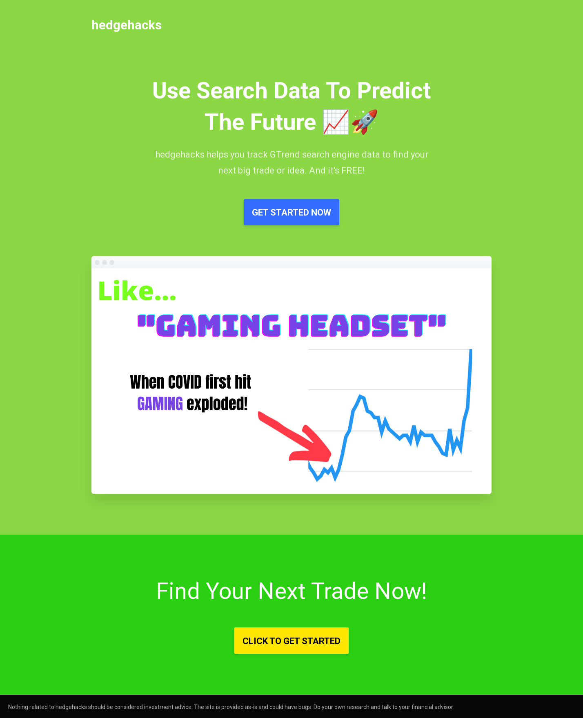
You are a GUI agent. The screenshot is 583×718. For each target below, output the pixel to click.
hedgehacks (126, 25)
